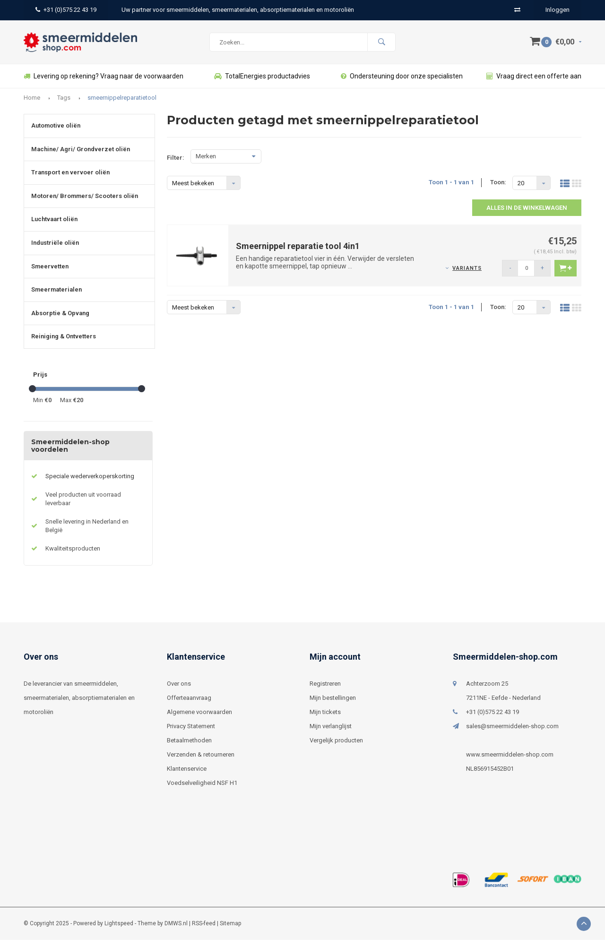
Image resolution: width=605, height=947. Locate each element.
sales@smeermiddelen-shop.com (512, 733)
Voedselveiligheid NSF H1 (202, 789)
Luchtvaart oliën (54, 226)
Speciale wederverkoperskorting (89, 483)
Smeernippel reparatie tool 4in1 (298, 253)
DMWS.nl (176, 930)
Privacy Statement (191, 733)
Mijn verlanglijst (331, 733)
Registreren (325, 690)
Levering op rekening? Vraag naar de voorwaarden (103, 83)
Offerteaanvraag (189, 704)
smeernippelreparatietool (121, 104)
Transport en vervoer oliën (70, 179)
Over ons (179, 690)
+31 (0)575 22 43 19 (65, 9)
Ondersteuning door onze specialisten (402, 83)
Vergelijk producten (336, 747)
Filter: (175, 164)
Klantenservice (187, 775)
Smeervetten (50, 273)
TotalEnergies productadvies (262, 83)
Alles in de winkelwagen (526, 214)
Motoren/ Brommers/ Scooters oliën (84, 203)
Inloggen (557, 9)
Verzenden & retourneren (200, 761)
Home (32, 104)
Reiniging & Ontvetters (63, 343)
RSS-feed (204, 930)
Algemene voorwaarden (199, 719)
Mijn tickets (325, 719)
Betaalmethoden (189, 747)
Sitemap (230, 930)
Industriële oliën (55, 249)
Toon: (498, 189)
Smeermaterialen (56, 296)
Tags (63, 104)
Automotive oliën (55, 132)
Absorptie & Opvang (60, 320)
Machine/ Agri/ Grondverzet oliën (80, 156)
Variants (467, 275)
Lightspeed (118, 930)
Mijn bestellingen (333, 704)
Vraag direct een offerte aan (533, 83)
